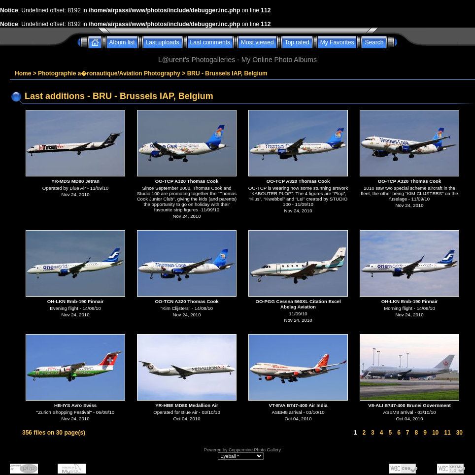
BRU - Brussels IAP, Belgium (227, 73)
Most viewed (257, 42)
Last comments (210, 42)
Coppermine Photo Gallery (255, 449)
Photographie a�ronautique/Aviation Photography (109, 73)
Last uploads (162, 42)
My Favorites (337, 42)
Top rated (297, 42)
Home (23, 73)
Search (374, 42)
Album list (122, 42)
